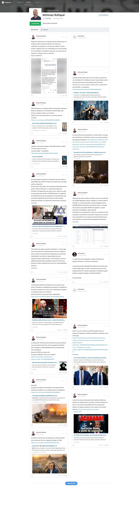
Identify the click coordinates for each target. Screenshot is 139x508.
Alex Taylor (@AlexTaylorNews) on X (44, 123)
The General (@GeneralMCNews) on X (44, 396)
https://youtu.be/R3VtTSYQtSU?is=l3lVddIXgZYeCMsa (47, 296)
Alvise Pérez (81, 253)
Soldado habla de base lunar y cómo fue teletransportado (51, 320)
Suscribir (35, 23)
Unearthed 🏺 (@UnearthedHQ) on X (44, 446)
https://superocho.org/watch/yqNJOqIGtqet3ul (87, 89)
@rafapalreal (58, 18)
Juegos (37, 2)
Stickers (20, 2)
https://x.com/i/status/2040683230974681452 (45, 120)
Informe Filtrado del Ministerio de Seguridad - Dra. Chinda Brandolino (55, 226)
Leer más (34, 203)
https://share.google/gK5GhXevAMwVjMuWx (44, 153)
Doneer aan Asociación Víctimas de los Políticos (48, 362)
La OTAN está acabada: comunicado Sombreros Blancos (92, 435)
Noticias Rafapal (41, 36)
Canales (28, 2)
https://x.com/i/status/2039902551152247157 (45, 442)
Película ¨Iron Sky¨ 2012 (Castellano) (86, 92)
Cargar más (71, 483)
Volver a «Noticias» (52, 10)
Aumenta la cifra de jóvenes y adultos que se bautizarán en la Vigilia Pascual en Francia (103, 152)
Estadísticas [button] (103, 15)
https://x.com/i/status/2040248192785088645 (45, 392)
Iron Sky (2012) (37, 156)
